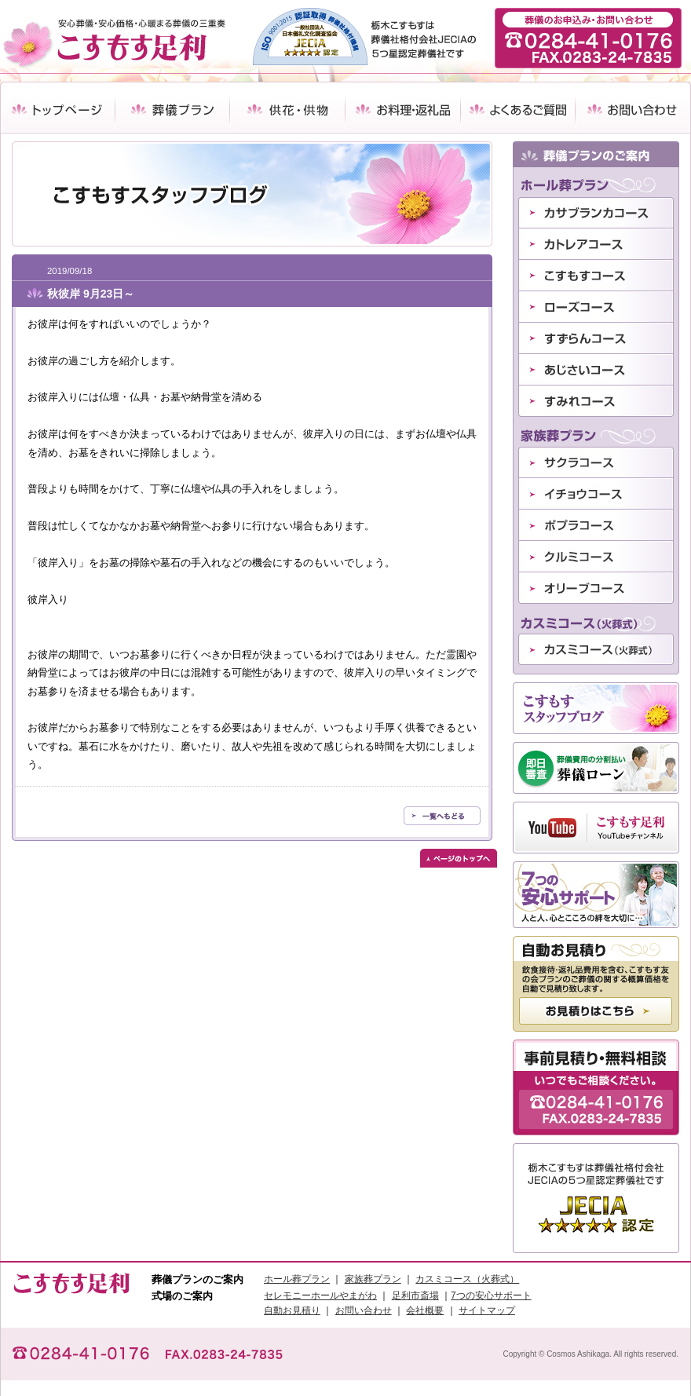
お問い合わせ (363, 1310)
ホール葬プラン (297, 1279)
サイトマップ (487, 1310)
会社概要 (425, 1310)
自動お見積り (292, 1310)
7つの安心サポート (491, 1295)
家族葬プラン (373, 1279)
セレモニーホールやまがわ (320, 1295)
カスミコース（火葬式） (467, 1279)
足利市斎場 (415, 1295)
